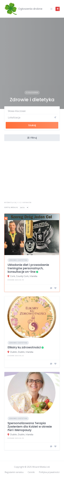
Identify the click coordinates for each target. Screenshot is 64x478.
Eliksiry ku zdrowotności (24, 347)
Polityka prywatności (49, 472)
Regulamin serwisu (14, 472)
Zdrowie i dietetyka (18, 260)
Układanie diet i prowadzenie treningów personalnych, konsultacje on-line (28, 268)
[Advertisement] (32, 57)
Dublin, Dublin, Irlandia (21, 351)
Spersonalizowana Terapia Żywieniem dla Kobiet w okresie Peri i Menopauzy (30, 426)
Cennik (31, 472)
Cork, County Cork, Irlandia (23, 276)
